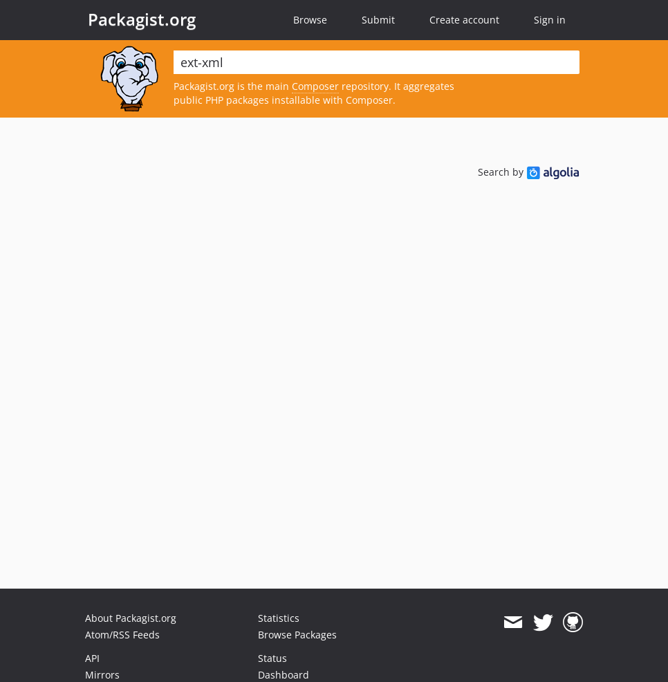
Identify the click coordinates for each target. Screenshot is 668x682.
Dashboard (283, 674)
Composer (315, 86)
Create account (464, 19)
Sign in (550, 19)
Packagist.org (142, 19)
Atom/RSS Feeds (122, 634)
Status (272, 658)
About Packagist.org (130, 618)
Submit (378, 19)
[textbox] (376, 62)
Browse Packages (297, 634)
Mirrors (102, 674)
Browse (310, 19)
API (92, 658)
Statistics (278, 618)
